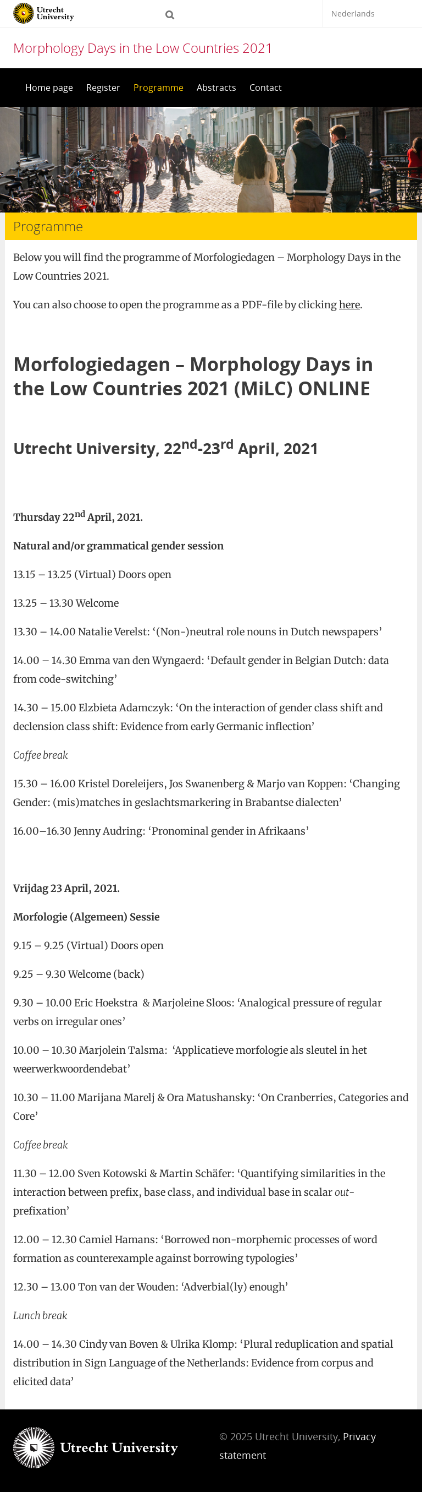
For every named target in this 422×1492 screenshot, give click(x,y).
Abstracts (216, 87)
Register (103, 87)
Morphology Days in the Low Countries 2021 (143, 48)
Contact (265, 87)
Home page (49, 87)
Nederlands (353, 13)
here (349, 304)
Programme (159, 87)
